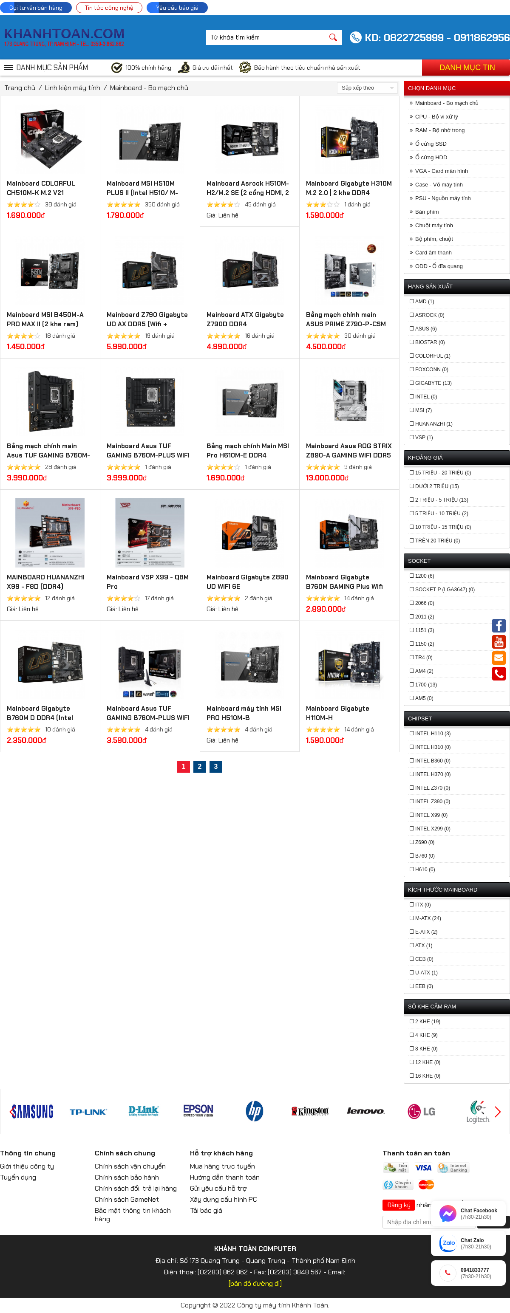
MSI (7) (423, 410)
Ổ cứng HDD (431, 157)
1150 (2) (424, 644)
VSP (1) (424, 437)
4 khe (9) (426, 1035)
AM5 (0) (424, 698)
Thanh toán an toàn (416, 1153)
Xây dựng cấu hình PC (223, 1199)
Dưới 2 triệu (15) (437, 486)
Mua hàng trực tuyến (222, 1166)
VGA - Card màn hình (441, 171)
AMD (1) (424, 302)
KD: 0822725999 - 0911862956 (437, 37)
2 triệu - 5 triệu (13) (441, 500)
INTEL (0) (426, 397)
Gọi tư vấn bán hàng (35, 7)
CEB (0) (424, 959)
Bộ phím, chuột (434, 239)
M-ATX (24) (428, 918)
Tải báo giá (206, 1210)
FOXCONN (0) (431, 370)
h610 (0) (425, 870)
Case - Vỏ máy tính (439, 184)
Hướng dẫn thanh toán (225, 1177)
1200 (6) (424, 576)
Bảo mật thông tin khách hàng (133, 1214)
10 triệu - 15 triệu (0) (443, 527)
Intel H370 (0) (433, 774)
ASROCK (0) (430, 315)
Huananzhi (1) (434, 424)
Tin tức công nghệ (109, 7)
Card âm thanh (433, 252)
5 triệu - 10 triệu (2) (441, 514)
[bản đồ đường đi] (255, 1283)
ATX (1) (423, 946)
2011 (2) (424, 617)
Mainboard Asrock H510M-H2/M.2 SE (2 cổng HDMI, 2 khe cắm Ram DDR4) (248, 192)
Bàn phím (427, 212)
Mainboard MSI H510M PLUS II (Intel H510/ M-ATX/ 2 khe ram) (142, 192)
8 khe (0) (426, 1049)
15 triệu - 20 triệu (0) (443, 473)
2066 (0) (424, 603)
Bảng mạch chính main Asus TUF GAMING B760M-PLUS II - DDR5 (48, 455)
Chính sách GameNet (127, 1199)
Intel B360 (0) (432, 761)
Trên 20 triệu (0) (437, 541)
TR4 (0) (424, 658)
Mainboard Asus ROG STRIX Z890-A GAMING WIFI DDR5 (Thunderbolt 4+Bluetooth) (349, 455)
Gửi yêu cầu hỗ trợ (218, 1188)
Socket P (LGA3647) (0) (445, 590)
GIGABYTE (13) (433, 383)
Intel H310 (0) (433, 747)
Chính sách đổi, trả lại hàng (136, 1188)
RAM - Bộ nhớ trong (440, 130)
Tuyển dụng (18, 1177)
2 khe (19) (427, 1022)
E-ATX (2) (426, 932)
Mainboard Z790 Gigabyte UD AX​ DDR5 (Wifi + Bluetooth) (147, 324)
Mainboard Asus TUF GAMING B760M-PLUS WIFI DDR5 (148, 455)
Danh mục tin (467, 67)
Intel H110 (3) (433, 734)
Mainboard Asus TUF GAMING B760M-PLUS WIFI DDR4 (148, 717)
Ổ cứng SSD (431, 144)
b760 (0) (425, 856)
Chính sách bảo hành (127, 1177)
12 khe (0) (427, 1062)
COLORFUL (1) (432, 356)
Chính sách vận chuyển (130, 1166)
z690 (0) (424, 842)
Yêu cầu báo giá (177, 7)
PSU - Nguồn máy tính (443, 198)
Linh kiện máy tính (72, 87)
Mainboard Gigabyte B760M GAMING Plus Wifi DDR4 (344, 586)
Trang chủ (19, 87)
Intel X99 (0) (431, 815)
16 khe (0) (427, 1076)
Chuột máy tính (434, 225)
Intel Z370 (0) (432, 788)
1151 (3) (424, 630)
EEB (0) (424, 986)
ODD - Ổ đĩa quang (439, 266)
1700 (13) (426, 685)
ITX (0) (423, 905)
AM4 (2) (424, 671)
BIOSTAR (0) (430, 342)
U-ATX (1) (426, 973)
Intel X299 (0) (432, 829)
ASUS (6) (426, 329)
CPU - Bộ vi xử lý (436, 116)
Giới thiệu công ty (27, 1166)
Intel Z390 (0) (432, 802)
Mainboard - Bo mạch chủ (149, 87)
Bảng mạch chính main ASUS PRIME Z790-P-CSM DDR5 (346, 324)
